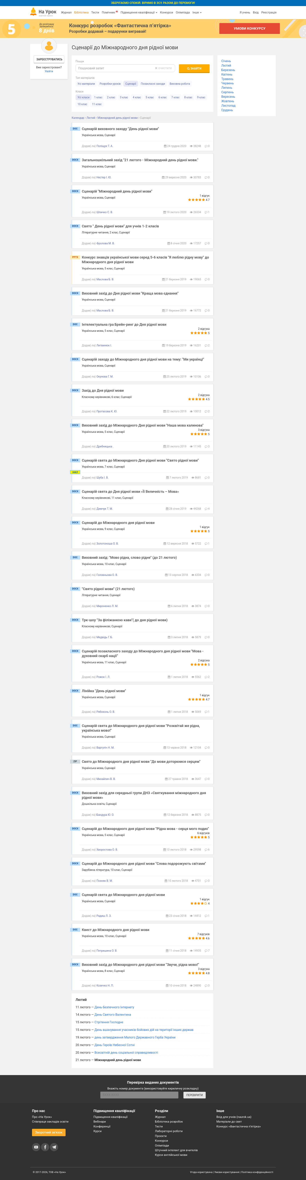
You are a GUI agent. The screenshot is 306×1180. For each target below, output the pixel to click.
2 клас (111, 97)
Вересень (228, 97)
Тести (95, 12)
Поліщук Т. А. (104, 146)
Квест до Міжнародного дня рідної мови (115, 930)
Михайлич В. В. (106, 779)
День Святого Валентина (112, 1014)
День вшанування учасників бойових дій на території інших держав (143, 1030)
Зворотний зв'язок (48, 1132)
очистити (163, 68)
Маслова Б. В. (105, 279)
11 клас (97, 104)
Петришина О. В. (106, 950)
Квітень (226, 74)
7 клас (175, 97)
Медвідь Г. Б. (104, 637)
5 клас (150, 97)
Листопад (228, 105)
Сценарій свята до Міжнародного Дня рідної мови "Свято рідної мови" (140, 460)
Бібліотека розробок (169, 1121)
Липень (226, 88)
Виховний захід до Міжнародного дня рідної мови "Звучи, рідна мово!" (140, 965)
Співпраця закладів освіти (50, 1121)
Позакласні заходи (153, 83)
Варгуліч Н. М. (105, 747)
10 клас (82, 104)
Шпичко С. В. (104, 212)
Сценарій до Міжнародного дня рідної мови (118, 523)
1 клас (98, 97)
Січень (226, 61)
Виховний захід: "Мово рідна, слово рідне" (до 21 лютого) (129, 557)
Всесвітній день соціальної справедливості (126, 1052)
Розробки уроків (110, 83)
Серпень (227, 92)
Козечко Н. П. (105, 985)
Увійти (49, 71)
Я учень (245, 12)
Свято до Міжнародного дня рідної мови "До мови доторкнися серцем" (141, 761)
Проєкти (161, 1136)
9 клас (201, 97)
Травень (227, 79)
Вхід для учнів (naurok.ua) (233, 1117)
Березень (228, 70)
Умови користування (226, 1172)
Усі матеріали (86, 83)
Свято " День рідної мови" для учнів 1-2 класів (120, 226)
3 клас (124, 97)
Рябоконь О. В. (105, 711)
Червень (227, 83)
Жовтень (227, 101)
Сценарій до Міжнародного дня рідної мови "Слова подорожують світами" (144, 863)
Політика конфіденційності (257, 1172)
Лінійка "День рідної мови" (104, 691)
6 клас (162, 97)
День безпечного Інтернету (114, 1007)
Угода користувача (201, 1172)
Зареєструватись (49, 59)
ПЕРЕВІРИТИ (194, 1095)
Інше (197, 12)
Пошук (80, 61)
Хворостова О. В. (107, 849)
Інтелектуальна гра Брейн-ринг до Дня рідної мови (124, 324)
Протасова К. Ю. (106, 411)
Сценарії (130, 83)
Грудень (227, 110)
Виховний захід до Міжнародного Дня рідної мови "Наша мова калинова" (142, 425)
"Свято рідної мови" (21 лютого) (108, 589)
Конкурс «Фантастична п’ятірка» (238, 1126)
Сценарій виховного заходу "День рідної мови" (120, 129)
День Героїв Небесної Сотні (114, 1045)
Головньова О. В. (107, 574)
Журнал (66, 12)
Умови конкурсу (249, 28)
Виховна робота (180, 83)
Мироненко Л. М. (107, 606)
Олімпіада (183, 12)
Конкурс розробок (120, 25)
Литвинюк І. (104, 345)
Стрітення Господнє (108, 1022)
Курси (97, 1131)
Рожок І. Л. (103, 676)
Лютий (226, 65)
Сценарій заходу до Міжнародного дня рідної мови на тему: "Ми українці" (143, 359)
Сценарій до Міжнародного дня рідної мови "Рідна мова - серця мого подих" (145, 829)
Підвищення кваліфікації (139, 12)
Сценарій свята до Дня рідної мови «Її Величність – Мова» (130, 491)
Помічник (110, 12)
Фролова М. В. (105, 243)
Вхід (256, 12)
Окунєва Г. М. (104, 376)
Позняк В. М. (104, 880)
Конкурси (166, 12)
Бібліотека (81, 12)
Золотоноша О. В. (107, 543)
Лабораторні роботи (169, 1131)
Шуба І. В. (102, 477)
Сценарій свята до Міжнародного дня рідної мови (123, 895)
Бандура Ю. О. (105, 814)
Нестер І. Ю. (103, 177)
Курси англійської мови (171, 1155)
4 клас (137, 97)
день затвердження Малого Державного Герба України (134, 1037)
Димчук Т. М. (104, 508)
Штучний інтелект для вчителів (176, 1150)
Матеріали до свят (229, 1121)
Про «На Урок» (42, 1117)
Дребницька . (105, 446)
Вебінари (99, 1121)
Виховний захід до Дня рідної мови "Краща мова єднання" (130, 293)
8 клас (188, 97)
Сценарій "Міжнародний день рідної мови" (117, 191)
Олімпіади (162, 1145)
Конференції (101, 1126)
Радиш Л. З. (103, 915)
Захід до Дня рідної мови (103, 390)
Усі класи (83, 97)
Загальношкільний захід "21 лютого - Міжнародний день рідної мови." (140, 160)
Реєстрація (269, 12)
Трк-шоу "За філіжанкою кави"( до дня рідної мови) (124, 620)
